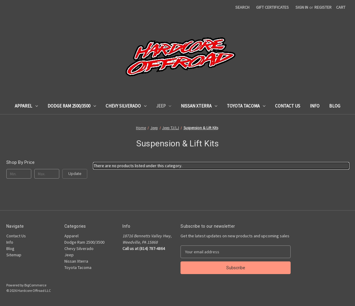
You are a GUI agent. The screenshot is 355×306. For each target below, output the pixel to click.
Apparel (26, 106)
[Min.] (18, 174)
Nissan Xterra (199, 106)
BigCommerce (35, 285)
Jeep (163, 106)
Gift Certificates (272, 7)
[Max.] (46, 174)
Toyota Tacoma (246, 106)
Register (323, 7)
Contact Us (287, 106)
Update (74, 173)
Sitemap (13, 255)
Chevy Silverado (126, 106)
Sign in (301, 7)
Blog (334, 106)
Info (315, 106)
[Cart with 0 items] (341, 7)
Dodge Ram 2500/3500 (72, 106)
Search (242, 7)
